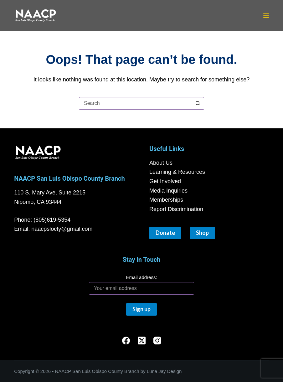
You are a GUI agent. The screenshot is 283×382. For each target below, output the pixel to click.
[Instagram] (157, 340)
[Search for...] (135, 103)
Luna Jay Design (164, 371)
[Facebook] (126, 340)
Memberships (166, 200)
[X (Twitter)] (142, 340)
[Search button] (198, 103)
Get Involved (165, 181)
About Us (160, 163)
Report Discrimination (176, 209)
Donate (165, 232)
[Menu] (266, 15)
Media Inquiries (168, 191)
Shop (202, 232)
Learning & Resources (177, 172)
